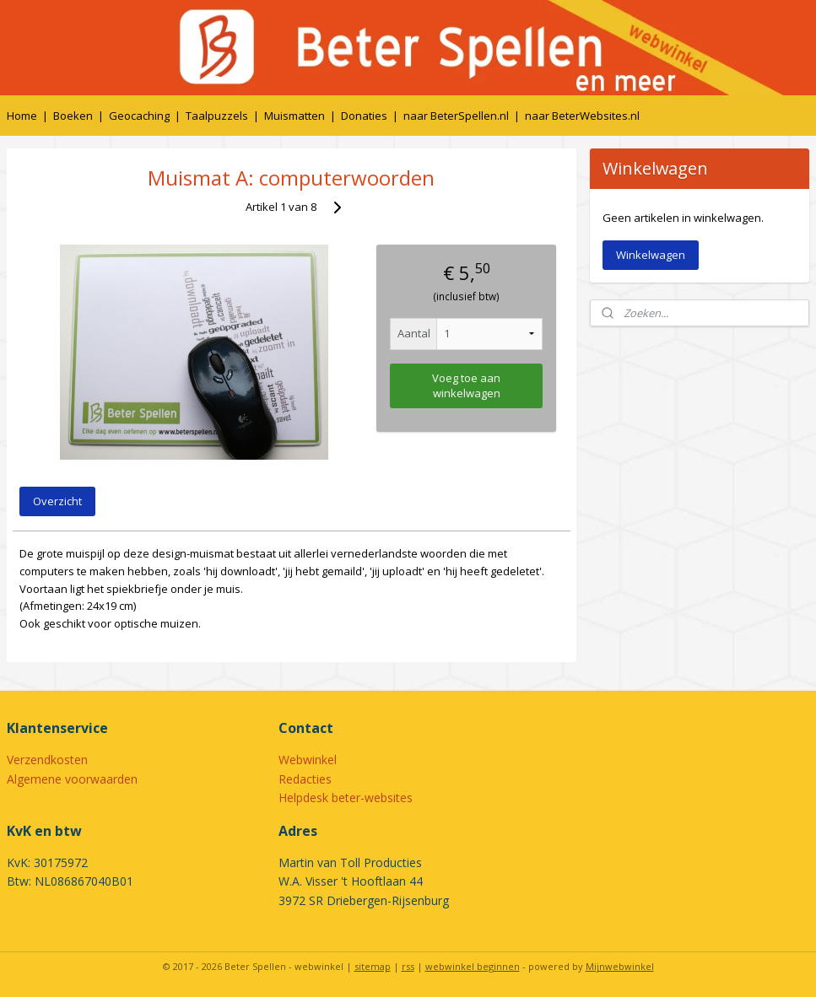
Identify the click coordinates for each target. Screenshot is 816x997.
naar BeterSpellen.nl (456, 115)
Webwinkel (307, 760)
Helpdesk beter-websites (345, 798)
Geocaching (139, 115)
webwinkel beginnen (472, 966)
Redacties (305, 779)
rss (408, 966)
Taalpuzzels (217, 115)
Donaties (364, 115)
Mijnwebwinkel (620, 966)
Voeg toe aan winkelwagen (466, 384)
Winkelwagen (650, 254)
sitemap (372, 966)
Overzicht (57, 501)
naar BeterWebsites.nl (582, 115)
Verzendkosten (47, 760)
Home (22, 115)
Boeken (73, 115)
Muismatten (294, 115)
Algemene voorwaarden (72, 779)
